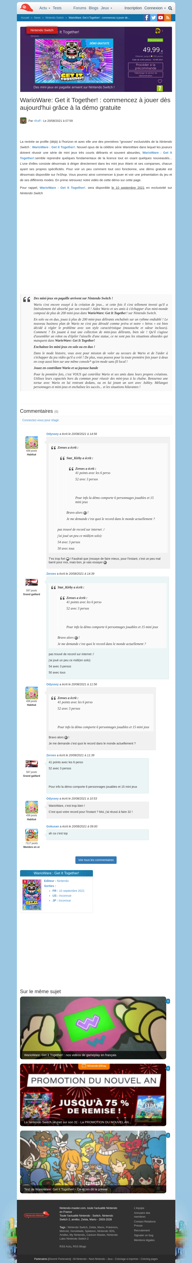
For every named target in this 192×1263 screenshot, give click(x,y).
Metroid (64, 1231)
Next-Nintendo (97, 1259)
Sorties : (50, 886)
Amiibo (64, 1234)
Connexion (155, 8)
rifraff (37, 120)
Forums (80, 8)
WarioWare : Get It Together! (53, 147)
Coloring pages (149, 1259)
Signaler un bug (143, 1235)
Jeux (106, 8)
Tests (57, 8)
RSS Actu (65, 1246)
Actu (44, 8)
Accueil (25, 17)
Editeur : (50, 881)
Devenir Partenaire (59, 1259)
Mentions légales (144, 1240)
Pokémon (111, 1227)
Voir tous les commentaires (96, 860)
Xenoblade (76, 1231)
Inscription (133, 8)
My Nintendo (77, 1234)
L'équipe (139, 1208)
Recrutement (142, 1230)
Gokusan (52, 826)
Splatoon (90, 1231)
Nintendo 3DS (105, 1231)
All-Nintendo (79, 1259)
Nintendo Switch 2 (78, 1238)
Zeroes (51, 573)
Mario (100, 1227)
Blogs (93, 8)
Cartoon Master (95, 1234)
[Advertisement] (96, 955)
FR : (55, 890)
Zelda (92, 1227)
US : (55, 895)
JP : (55, 900)
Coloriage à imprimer (126, 1259)
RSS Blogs (79, 1246)
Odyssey (52, 434)
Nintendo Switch (54, 17)
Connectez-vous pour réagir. (41, 420)
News (37, 17)
